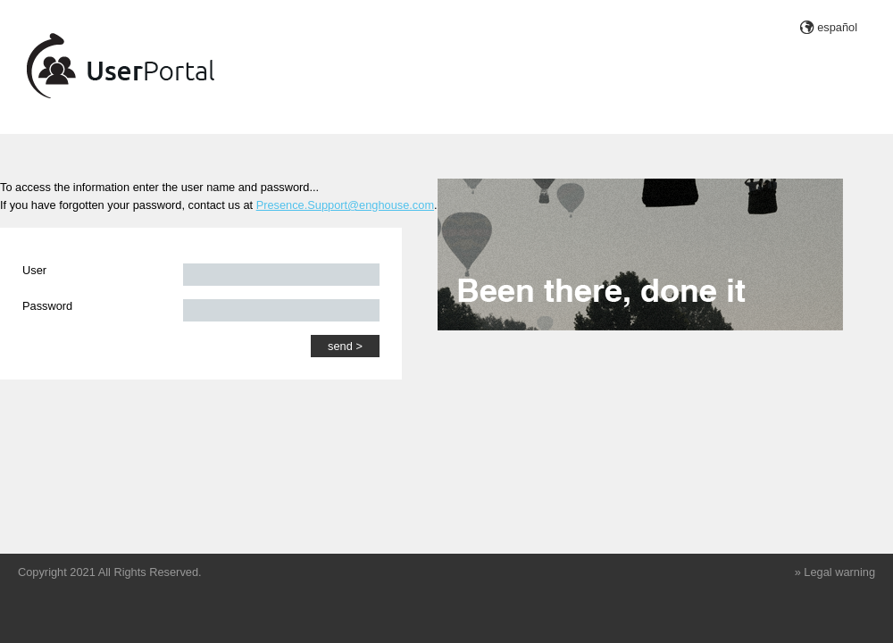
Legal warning (839, 572)
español (837, 27)
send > (345, 346)
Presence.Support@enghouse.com (345, 205)
